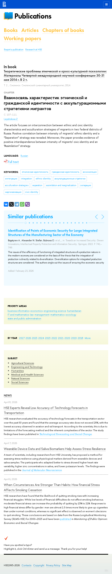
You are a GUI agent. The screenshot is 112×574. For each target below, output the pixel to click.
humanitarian (74, 310)
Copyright (38, 565)
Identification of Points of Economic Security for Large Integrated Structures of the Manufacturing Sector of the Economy (52, 232)
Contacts (26, 565)
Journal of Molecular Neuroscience (42, 470)
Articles (30, 30)
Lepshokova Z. (11, 119)
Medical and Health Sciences (27, 374)
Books (11, 30)
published (65, 519)
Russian (24, 155)
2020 (67, 338)
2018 (80, 338)
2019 (74, 338)
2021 (61, 338)
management (42, 314)
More (88, 338)
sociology (70, 314)
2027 (22, 338)
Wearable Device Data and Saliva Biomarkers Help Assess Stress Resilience (55, 448)
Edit (106, 570)
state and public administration (24, 318)
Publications (32, 16)
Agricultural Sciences (22, 363)
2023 (48, 338)
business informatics (18, 310)
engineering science (55, 310)
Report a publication (13, 49)
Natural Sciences (20, 378)
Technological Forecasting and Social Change (65, 434)
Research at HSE (33, 49)
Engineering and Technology (27, 367)
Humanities (17, 370)
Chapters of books (63, 30)
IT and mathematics (18, 314)
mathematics (57, 314)
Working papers (22, 38)
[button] (25, 223)
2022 (54, 338)
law (32, 314)
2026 (28, 338)
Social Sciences (19, 382)
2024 (41, 338)
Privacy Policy (53, 565)
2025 (34, 338)
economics (36, 310)
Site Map (67, 565)
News (8, 395)
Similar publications (30, 216)
